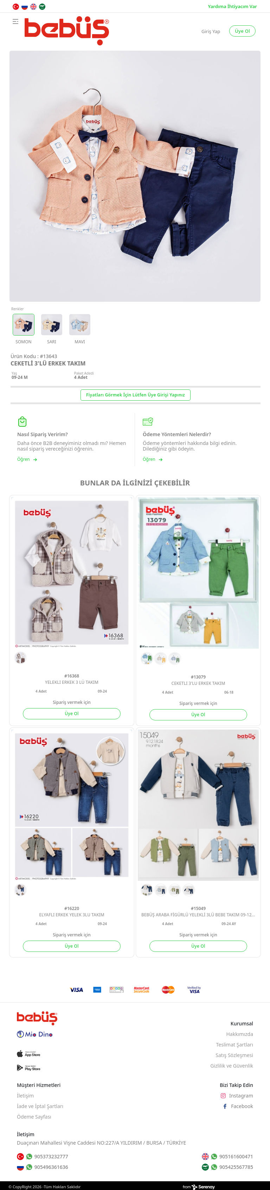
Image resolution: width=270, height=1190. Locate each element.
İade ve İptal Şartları (40, 1106)
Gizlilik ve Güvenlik (231, 1065)
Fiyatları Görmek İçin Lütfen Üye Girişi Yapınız (135, 395)
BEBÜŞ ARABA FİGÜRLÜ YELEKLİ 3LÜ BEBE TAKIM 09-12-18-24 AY (200, 915)
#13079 (198, 677)
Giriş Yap (210, 31)
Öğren (27, 460)
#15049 (198, 908)
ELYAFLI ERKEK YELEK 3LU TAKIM (71, 915)
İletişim (25, 1095)
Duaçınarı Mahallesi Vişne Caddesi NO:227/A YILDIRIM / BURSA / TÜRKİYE (101, 1143)
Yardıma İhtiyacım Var (232, 6)
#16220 (71, 908)
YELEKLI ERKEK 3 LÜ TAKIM (71, 682)
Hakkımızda (239, 1034)
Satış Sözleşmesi (234, 1055)
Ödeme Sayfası (34, 1116)
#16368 (71, 676)
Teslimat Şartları (234, 1044)
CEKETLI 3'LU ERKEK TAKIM (198, 683)
